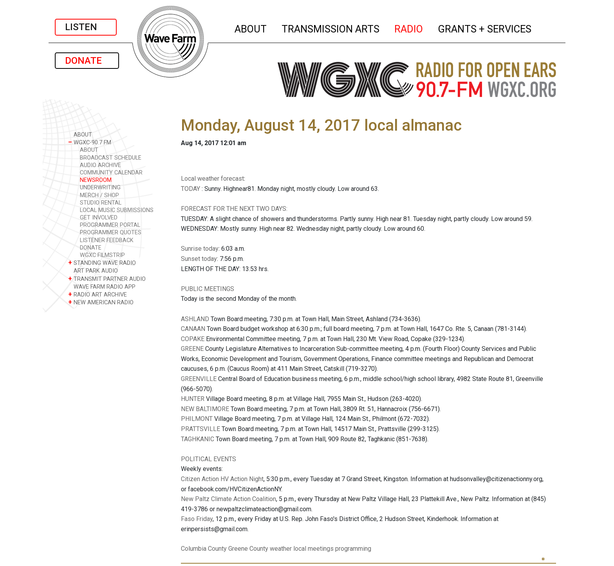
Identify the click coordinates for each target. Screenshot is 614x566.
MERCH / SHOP (99, 195)
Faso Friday (197, 519)
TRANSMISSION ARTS (331, 28)
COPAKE (192, 339)
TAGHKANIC (197, 439)
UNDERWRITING (100, 187)
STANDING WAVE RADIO (102, 262)
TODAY (191, 188)
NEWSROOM (96, 180)
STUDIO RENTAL (100, 202)
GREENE (192, 348)
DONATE (87, 60)
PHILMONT (197, 418)
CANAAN (193, 328)
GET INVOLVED (98, 217)
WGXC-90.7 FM (89, 142)
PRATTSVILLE (200, 429)
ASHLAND (195, 319)
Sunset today (199, 258)
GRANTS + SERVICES (485, 28)
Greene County (248, 548)
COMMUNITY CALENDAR (111, 172)
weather (281, 548)
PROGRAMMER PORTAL (110, 225)
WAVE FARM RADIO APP (101, 286)
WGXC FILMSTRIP (102, 255)
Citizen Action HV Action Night (222, 479)
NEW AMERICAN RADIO (101, 302)
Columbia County (204, 548)
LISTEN (86, 27)
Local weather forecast (212, 178)
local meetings (313, 548)
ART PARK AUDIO (93, 270)
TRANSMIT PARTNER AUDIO (107, 278)
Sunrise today (200, 248)
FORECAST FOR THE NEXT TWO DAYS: (234, 208)
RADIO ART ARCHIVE (97, 294)
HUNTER (192, 398)
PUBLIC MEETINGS (207, 289)
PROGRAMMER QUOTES (110, 232)
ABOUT (251, 28)
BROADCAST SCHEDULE (110, 158)
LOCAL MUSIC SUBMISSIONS (117, 210)
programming (353, 548)
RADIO (409, 28)
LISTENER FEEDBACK (107, 240)
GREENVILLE (199, 379)
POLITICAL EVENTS (208, 459)
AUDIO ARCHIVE (100, 165)
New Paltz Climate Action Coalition (228, 499)
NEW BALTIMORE (205, 409)
